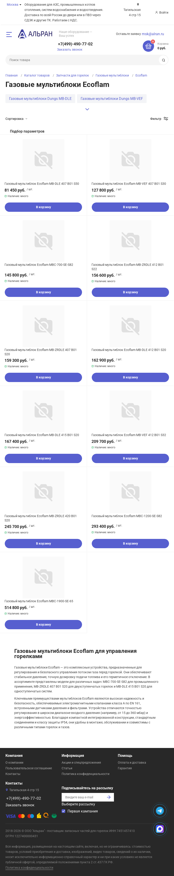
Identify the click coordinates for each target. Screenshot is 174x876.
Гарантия (125, 768)
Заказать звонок (69, 49)
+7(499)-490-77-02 (75, 44)
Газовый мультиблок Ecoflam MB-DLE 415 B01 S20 (42, 435)
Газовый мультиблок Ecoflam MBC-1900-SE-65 (39, 601)
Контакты (12, 774)
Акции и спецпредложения (81, 762)
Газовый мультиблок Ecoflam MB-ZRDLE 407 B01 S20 (41, 352)
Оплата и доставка (132, 762)
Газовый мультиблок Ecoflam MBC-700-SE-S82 (39, 265)
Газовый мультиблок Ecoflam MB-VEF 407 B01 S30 (129, 183)
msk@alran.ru (153, 34)
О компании (14, 762)
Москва (12, 4)
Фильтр (155, 119)
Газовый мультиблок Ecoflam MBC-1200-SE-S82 (127, 516)
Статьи (67, 768)
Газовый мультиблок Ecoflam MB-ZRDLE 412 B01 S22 (128, 267)
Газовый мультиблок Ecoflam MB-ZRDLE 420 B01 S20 (41, 518)
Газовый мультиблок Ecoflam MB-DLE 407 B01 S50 (42, 183)
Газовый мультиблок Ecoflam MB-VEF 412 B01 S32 (129, 435)
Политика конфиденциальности (85, 774)
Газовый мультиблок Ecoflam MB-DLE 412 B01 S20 (129, 350)
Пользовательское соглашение (28, 768)
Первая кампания (83, 811)
